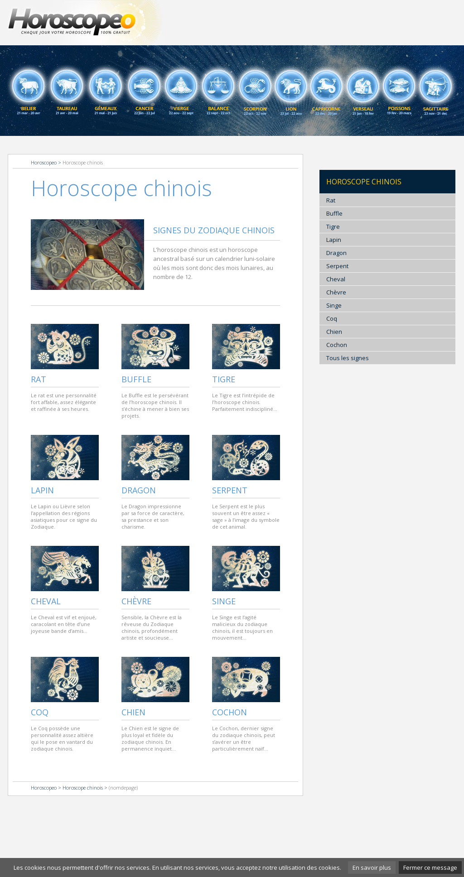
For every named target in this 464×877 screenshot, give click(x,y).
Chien (133, 712)
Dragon (138, 490)
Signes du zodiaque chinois (214, 230)
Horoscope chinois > (86, 787)
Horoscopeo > (47, 162)
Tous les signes (347, 358)
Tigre (223, 379)
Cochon (229, 712)
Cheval (46, 601)
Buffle (136, 379)
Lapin (42, 490)
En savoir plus (372, 867)
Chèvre (136, 601)
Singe (224, 601)
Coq (39, 712)
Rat (38, 379)
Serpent (229, 490)
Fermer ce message (430, 867)
